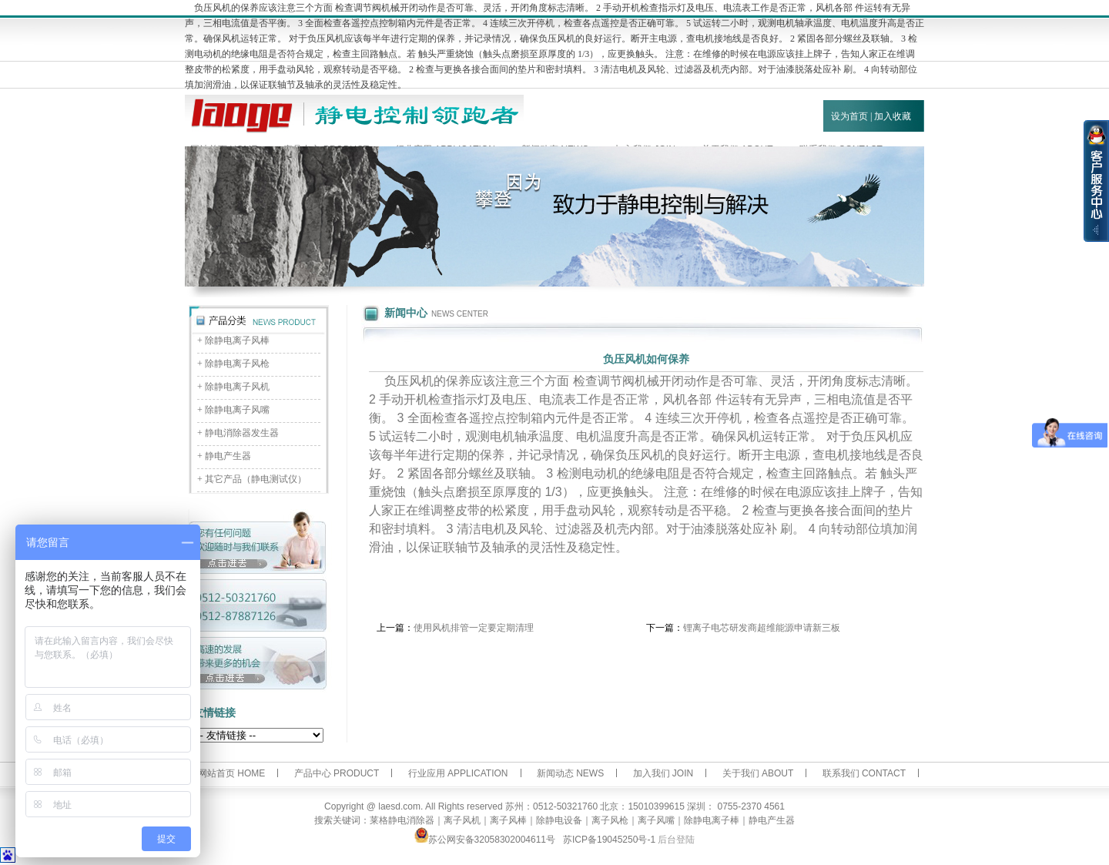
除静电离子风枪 (237, 363)
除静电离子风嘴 (237, 409)
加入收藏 (892, 116)
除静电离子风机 (237, 386)
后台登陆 (676, 839)
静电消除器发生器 (242, 432)
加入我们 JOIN (663, 773)
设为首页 (849, 116)
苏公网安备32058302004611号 (484, 839)
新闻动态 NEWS (570, 773)
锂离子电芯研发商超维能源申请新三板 (761, 627)
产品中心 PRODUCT (337, 773)
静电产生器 (228, 456)
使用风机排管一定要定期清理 (474, 627)
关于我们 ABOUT (758, 773)
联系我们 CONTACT (864, 773)
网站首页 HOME (231, 773)
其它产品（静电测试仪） (256, 479)
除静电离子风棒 (237, 340)
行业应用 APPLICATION (458, 773)
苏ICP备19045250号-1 (609, 839)
